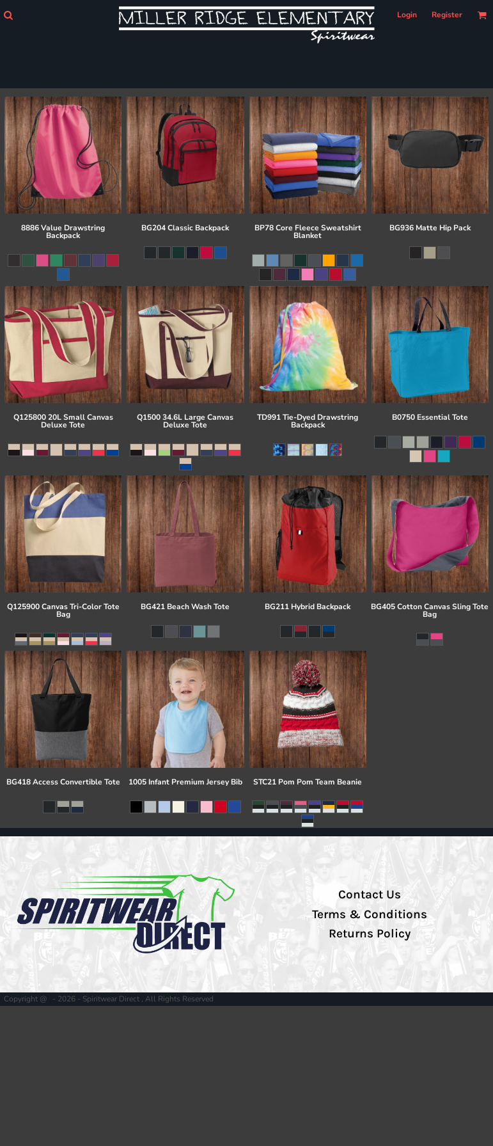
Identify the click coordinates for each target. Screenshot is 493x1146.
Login (407, 15)
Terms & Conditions (369, 914)
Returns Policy (370, 934)
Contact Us (369, 894)
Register (447, 15)
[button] (8, 15)
